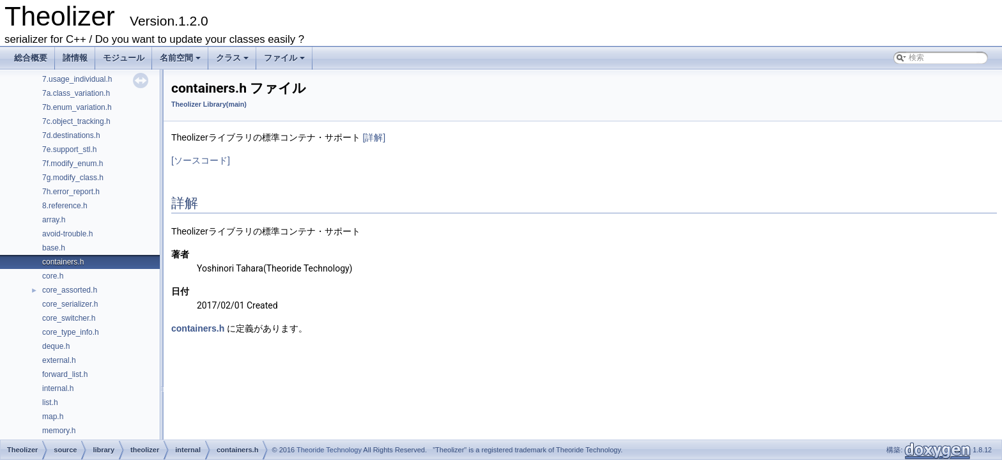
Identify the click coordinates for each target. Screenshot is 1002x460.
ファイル (285, 61)
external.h (59, 360)
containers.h (63, 261)
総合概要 (30, 58)
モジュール (123, 58)
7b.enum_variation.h (77, 107)
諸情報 (75, 58)
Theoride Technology (329, 450)
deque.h (56, 346)
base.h (53, 247)
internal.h (57, 388)
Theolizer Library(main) (209, 104)
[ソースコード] (200, 160)
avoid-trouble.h (67, 233)
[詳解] (373, 137)
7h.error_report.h (71, 191)
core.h (52, 276)
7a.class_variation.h (76, 93)
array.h (53, 219)
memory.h (58, 430)
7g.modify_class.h (73, 177)
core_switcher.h (68, 318)
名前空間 (181, 61)
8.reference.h (65, 205)
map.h (52, 416)
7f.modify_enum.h (72, 163)
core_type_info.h (70, 332)
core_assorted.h (69, 290)
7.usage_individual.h (77, 79)
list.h (50, 402)
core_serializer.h (70, 304)
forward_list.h (65, 374)
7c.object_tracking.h (76, 121)
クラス (233, 61)
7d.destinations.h (71, 135)
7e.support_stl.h (69, 149)
